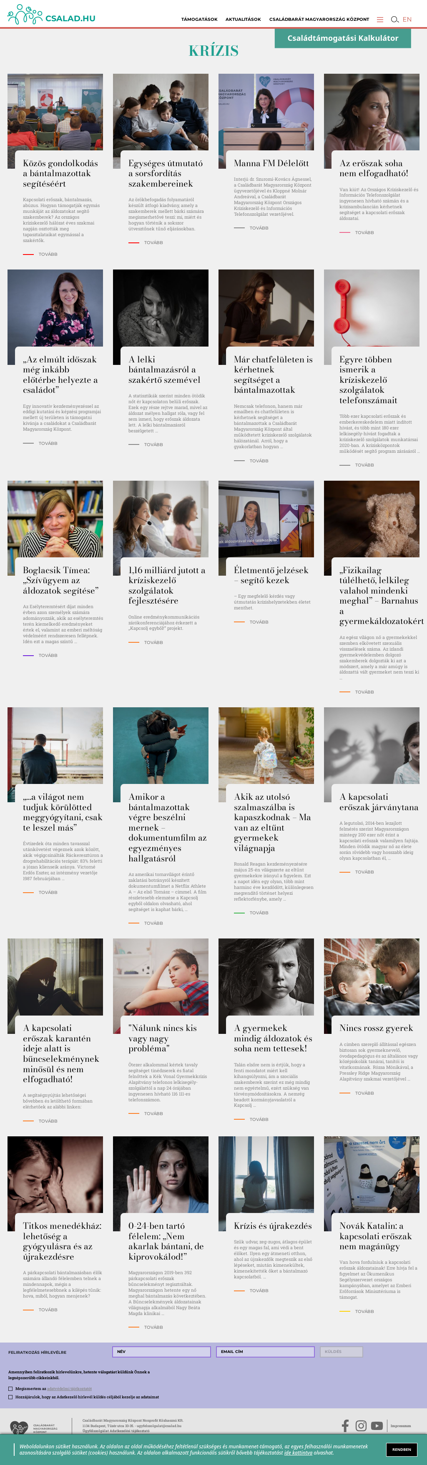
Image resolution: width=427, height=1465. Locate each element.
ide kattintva (298, 1452)
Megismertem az (53, 1388)
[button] (380, 19)
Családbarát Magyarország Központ (319, 19)
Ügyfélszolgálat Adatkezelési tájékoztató (116, 1430)
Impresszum (401, 1425)
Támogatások (199, 19)
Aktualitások (243, 19)
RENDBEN (401, 1449)
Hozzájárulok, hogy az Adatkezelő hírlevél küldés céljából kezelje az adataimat (87, 1396)
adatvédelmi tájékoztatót (69, 1388)
